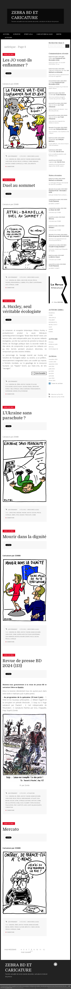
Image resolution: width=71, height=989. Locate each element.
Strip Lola (28, 34)
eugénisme (26, 389)
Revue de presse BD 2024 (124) (59, 236)
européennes (37, 282)
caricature (8, 161)
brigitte (33, 163)
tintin (32, 803)
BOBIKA (51, 331)
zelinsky (21, 515)
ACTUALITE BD (31, 793)
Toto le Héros (53, 105)
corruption (9, 807)
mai (6, 803)
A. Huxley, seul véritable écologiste (22, 309)
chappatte (20, 805)
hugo (22, 803)
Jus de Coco (60, 151)
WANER (51, 329)
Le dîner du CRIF (54, 210)
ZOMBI (51, 315)
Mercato (11, 829)
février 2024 (52, 380)
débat (31, 282)
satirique (25, 161)
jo (23, 163)
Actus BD (8, 37)
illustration (12, 803)
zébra (18, 159)
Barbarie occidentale (55, 72)
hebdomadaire (26, 798)
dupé (29, 805)
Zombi (51, 94)
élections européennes (32, 634)
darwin (15, 391)
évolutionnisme (23, 391)
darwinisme (8, 391)
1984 (11, 389)
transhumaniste (35, 389)
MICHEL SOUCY (53, 324)
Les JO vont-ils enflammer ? (17, 62)
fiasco (32, 636)
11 (40, 949)
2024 (29, 163)
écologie (34, 384)
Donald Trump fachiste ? (57, 246)
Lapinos (51, 162)
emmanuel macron (14, 636)
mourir (22, 636)
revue (14, 798)
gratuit (23, 159)
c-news (33, 927)
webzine (11, 159)
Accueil (6, 34)
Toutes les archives (57, 383)
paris (25, 163)
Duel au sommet (19, 185)
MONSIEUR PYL (53, 322)
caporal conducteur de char (57, 70)
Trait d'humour (61, 94)
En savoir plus (8, 987)
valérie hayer (21, 634)
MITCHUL (51, 347)
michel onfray (9, 927)
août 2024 (51, 366)
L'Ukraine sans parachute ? (17, 415)
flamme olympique (16, 163)
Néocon (51, 218)
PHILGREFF (52, 320)
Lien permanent (11, 156)
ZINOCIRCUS (52, 317)
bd (15, 159)
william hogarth (36, 805)
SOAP (50, 327)
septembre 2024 (53, 364)
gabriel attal (25, 282)
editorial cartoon (31, 800)
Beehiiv (20, 687)
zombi (30, 161)
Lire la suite (40, 373)
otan (17, 515)
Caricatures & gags (45, 34)
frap (15, 805)
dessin (15, 161)
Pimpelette (52, 139)
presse (19, 161)
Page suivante (26, 952)
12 (44, 949)
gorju (18, 803)
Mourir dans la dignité (24, 536)
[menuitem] (7, 34)
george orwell (27, 386)
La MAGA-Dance (54, 257)
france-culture (19, 927)
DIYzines (51, 342)
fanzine (28, 159)
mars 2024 (51, 378)
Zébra (51, 58)
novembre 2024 (53, 359)
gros (25, 805)
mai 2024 (51, 373)
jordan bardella (15, 282)
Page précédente (10, 949)
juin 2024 (51, 371)
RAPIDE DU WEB (53, 344)
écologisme (9, 386)
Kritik (58, 34)
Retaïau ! (51, 227)
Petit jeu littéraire (61, 129)
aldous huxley (17, 386)
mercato (27, 927)
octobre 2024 (52, 362)
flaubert (27, 803)
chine (21, 389)
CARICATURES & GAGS (33, 156)
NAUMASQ (52, 313)
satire (16, 800)
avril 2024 (51, 376)
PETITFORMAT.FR (53, 349)
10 (37, 949)
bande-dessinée (35, 159)
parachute (28, 515)
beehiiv (7, 800)
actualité (33, 798)
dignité (27, 636)
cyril (50, 82)
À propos (16, 34)
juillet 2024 (52, 369)
